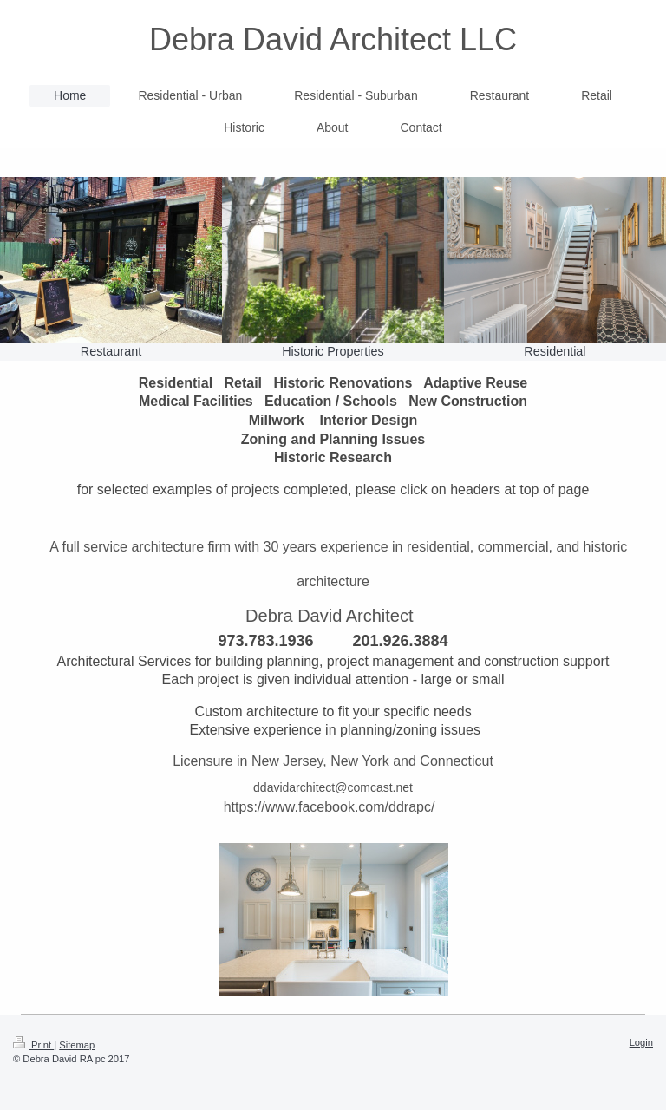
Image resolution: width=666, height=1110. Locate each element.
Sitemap (77, 1045)
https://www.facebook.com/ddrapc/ (329, 807)
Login (641, 1042)
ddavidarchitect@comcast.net (333, 787)
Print (33, 1045)
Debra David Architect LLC (333, 39)
